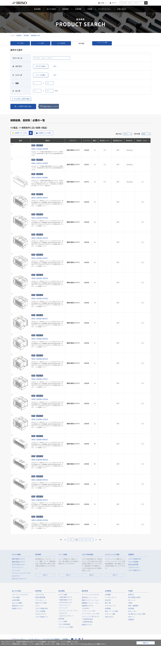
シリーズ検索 (40, 43)
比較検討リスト (21, 133)
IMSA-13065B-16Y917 (39, 258)
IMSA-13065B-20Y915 (39, 238)
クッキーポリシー (34, 639)
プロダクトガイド (134, 567)
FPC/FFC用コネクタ (18, 564)
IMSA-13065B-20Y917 (39, 197)
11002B (86, 150)
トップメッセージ (110, 597)
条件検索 (26, 35)
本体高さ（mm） (142, 140)
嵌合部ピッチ (104, 140)
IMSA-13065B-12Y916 (39, 399)
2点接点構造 (16, 600)
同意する (145, 643)
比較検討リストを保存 (47, 133)
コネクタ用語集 (133, 562)
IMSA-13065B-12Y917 (39, 379)
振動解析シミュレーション (90, 603)
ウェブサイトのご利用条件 (51, 639)
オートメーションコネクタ (90, 594)
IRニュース (131, 600)
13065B (86, 202)
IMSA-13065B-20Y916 (39, 218)
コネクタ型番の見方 (134, 559)
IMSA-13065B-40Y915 (39, 480)
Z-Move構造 (16, 597)
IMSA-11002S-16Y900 (39, 163)
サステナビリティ (104, 9)
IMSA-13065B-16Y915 (39, 298)
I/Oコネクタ (16, 576)
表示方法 (118, 134)
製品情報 (37, 9)
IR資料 (130, 603)
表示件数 (137, 134)
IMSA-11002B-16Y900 (39, 149)
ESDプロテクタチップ (19, 579)
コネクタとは (39, 594)
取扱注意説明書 (133, 564)
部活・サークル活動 (111, 611)
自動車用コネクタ (87, 606)
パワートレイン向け (89, 611)
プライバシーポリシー (19, 639)
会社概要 (108, 594)
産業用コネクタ (87, 624)
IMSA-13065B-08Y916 (39, 338)
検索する (45, 575)
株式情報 (131, 608)
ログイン (114, 3)
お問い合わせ (122, 9)
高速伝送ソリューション (90, 597)
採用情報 (108, 608)
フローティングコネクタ (20, 594)
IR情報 (89, 9)
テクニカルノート (41, 600)
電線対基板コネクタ (73, 202)
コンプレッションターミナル (21, 573)
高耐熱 (33, 145)
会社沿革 (108, 600)
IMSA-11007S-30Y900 (39, 177)
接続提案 (65, 9)
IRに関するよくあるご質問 (136, 614)
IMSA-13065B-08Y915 (39, 359)
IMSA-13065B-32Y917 (39, 500)
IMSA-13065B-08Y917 (39, 318)
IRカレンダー (132, 611)
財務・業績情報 (133, 606)
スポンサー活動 (110, 614)
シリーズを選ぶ (41, 75)
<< (57, 539)
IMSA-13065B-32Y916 (39, 520)
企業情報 (78, 9)
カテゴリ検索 (20, 43)
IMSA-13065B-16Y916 (39, 278)
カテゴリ (72, 140)
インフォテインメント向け (91, 613)
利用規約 (65, 639)
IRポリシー (131, 617)
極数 (94, 140)
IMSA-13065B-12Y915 (39, 419)
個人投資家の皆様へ (134, 597)
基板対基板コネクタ (73, 150)
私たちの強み (51, 9)
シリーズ (86, 140)
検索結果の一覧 (35, 35)
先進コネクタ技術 (41, 603)
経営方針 (131, 594)
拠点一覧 (108, 603)
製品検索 (18, 35)
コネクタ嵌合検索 (61, 43)
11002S (86, 164)
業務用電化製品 (88, 622)
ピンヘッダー (16, 570)
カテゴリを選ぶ (41, 66)
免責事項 (131, 619)
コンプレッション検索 (102, 43)
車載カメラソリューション (90, 600)
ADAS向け (86, 608)
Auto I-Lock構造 (17, 603)
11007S (86, 182)
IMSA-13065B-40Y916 (39, 459)
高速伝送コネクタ (17, 606)
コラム (37, 606)
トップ (12, 35)
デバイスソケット (17, 567)
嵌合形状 (129, 140)
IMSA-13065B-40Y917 (39, 439)
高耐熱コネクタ (17, 608)
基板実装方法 (117, 140)
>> (104, 539)
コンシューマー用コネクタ (90, 616)
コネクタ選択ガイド (134, 570)
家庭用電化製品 (88, 619)
